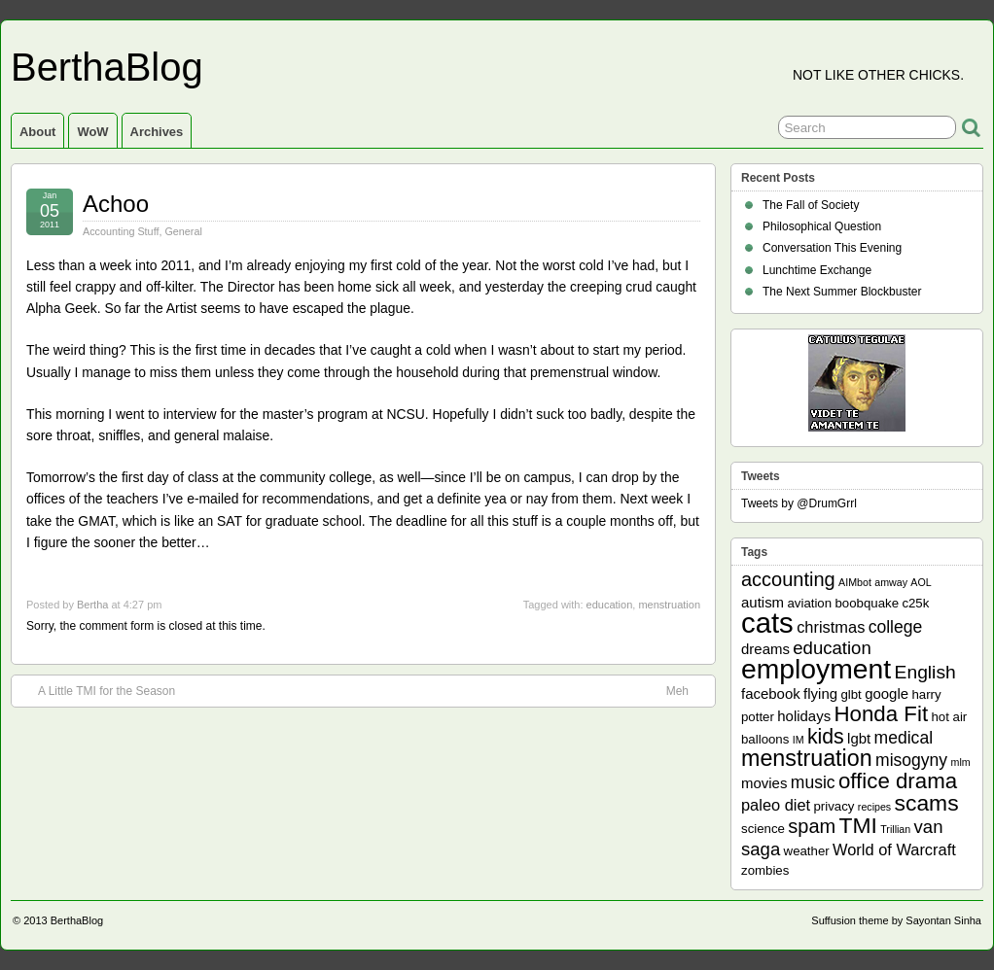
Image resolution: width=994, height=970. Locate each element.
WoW (92, 131)
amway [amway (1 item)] (890, 582)
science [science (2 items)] (763, 828)
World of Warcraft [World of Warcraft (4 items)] (894, 849)
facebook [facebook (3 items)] (770, 693)
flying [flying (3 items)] (820, 693)
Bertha (92, 604)
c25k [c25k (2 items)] (915, 603)
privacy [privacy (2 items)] (834, 806)
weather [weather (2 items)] (807, 851)
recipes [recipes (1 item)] (874, 807)
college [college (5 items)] (896, 627)
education (609, 604)
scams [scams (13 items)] (927, 802)
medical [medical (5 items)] (903, 737)
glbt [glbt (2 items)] (850, 694)
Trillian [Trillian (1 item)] (895, 829)
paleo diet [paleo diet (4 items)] (775, 805)
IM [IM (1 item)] (798, 739)
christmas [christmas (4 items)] (831, 627)
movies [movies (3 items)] (764, 783)
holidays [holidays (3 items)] (804, 716)
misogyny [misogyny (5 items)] (911, 760)
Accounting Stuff (121, 231)
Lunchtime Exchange (817, 270)
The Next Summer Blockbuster (842, 291)
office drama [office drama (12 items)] (897, 781)
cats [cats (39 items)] (767, 622)
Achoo (116, 204)
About (37, 131)
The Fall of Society (811, 205)
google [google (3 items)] (886, 693)
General (182, 231)
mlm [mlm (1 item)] (961, 762)
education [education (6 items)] (831, 648)
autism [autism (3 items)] (762, 602)
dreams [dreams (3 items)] (765, 649)
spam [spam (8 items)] (811, 826)
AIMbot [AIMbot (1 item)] (854, 582)
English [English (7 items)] (925, 672)
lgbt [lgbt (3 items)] (858, 738)
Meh (687, 690)
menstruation (669, 604)
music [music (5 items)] (813, 782)
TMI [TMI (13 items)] (858, 825)
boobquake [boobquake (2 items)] (866, 603)
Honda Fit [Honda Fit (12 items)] (881, 714)
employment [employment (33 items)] (816, 668)
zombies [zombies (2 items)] (765, 870)
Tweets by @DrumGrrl (799, 503)
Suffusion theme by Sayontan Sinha (896, 920)
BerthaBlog (107, 67)
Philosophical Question (822, 226)
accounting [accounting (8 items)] (788, 579)
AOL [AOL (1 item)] (920, 582)
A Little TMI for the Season (96, 690)
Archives (157, 131)
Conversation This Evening (832, 248)
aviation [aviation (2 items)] (809, 603)
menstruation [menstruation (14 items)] (806, 758)
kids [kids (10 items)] (825, 736)
